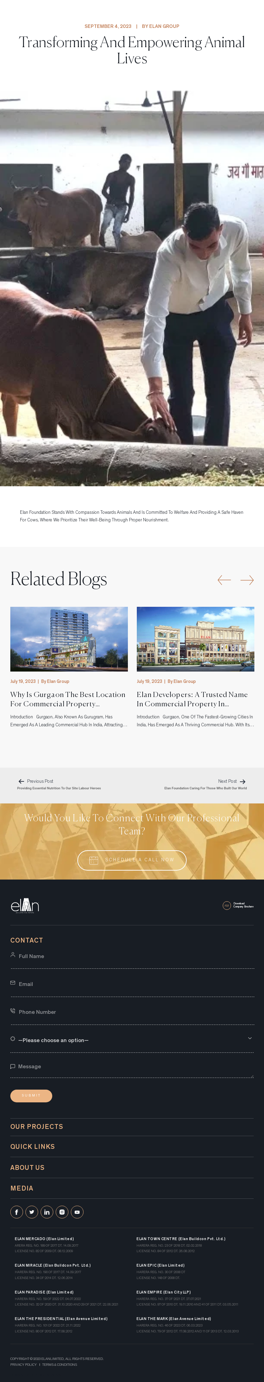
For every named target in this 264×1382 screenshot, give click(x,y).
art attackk (50, 1375)
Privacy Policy (23, 1365)
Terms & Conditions (59, 1365)
